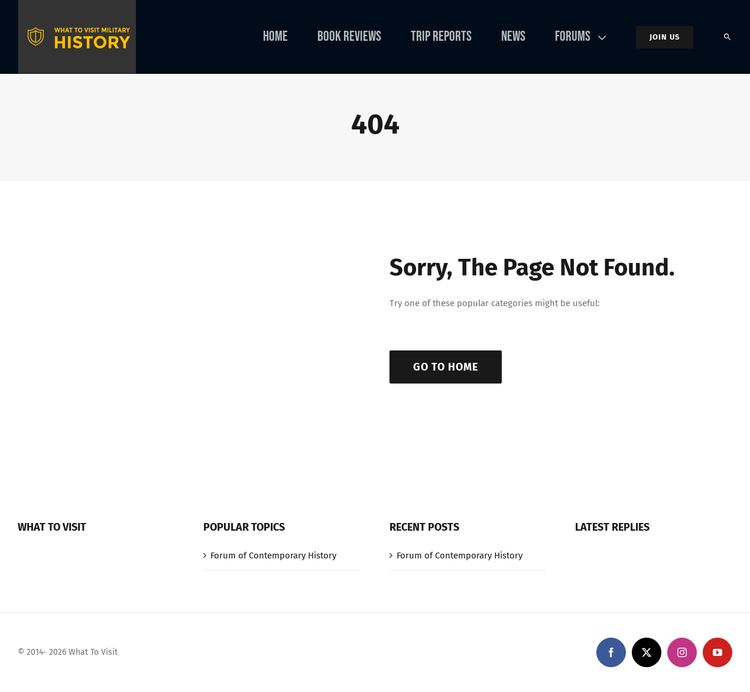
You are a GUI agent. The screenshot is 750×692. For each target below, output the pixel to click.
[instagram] (682, 652)
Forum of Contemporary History (273, 555)
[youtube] (717, 652)
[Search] (727, 37)
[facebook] (611, 652)
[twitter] (646, 652)
